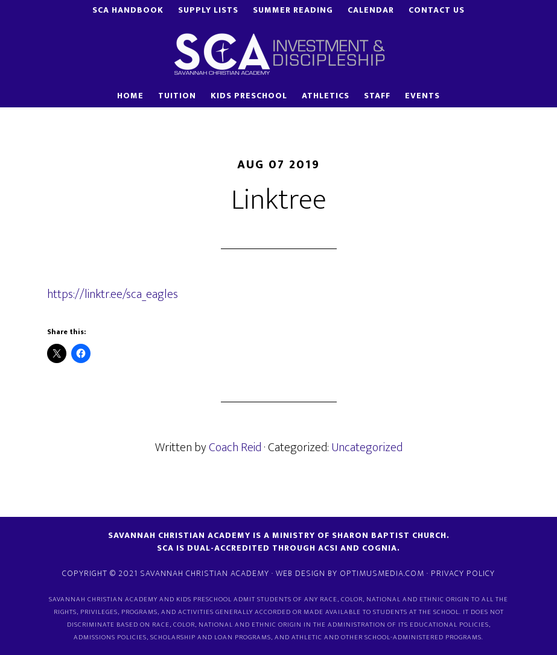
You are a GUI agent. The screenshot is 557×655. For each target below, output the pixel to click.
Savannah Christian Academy (279, 54)
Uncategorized (367, 447)
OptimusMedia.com (382, 573)
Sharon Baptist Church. (391, 535)
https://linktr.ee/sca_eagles (112, 294)
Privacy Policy (463, 573)
